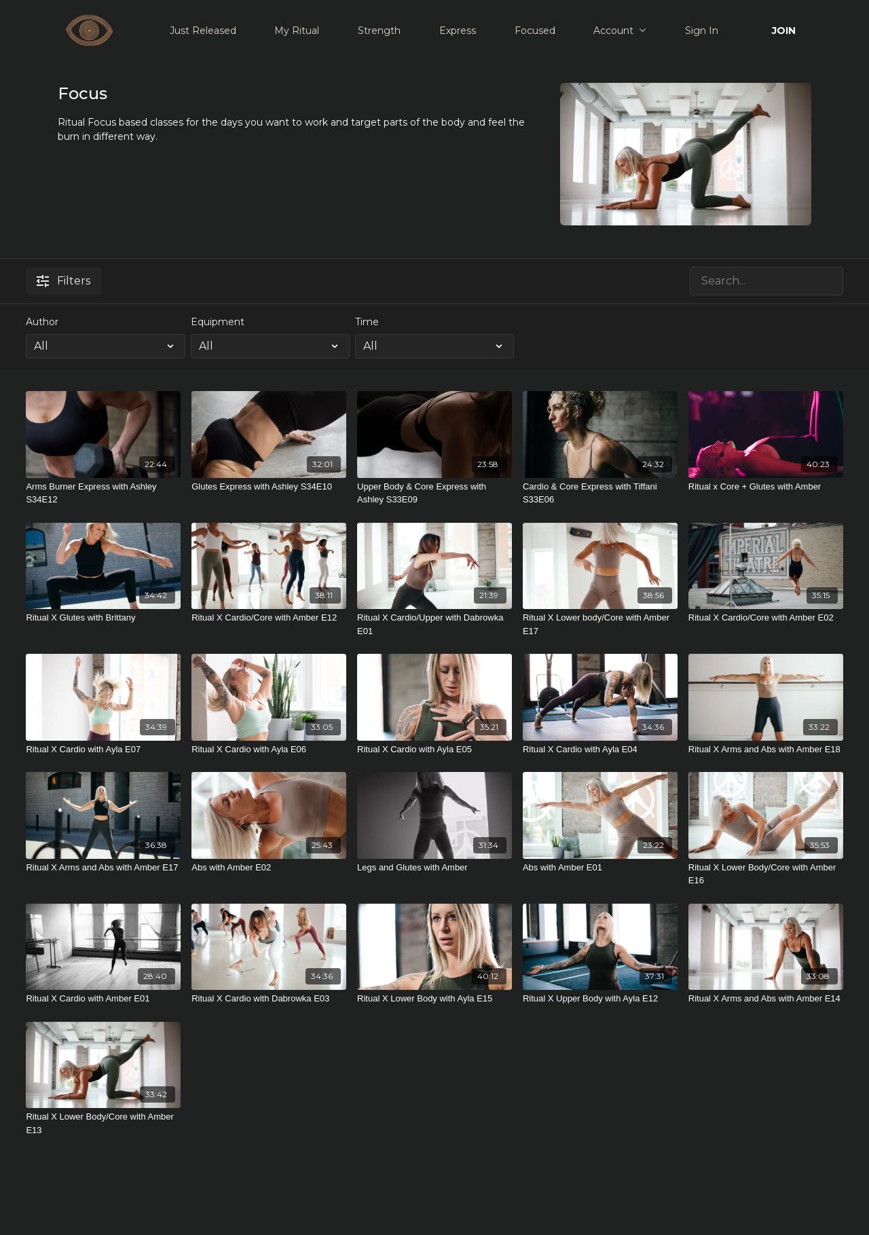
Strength (379, 30)
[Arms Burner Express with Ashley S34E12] (103, 493)
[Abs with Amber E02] (268, 867)
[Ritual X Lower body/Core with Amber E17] (600, 624)
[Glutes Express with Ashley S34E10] (268, 487)
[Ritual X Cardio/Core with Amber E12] (268, 618)
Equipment (217, 322)
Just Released (203, 30)
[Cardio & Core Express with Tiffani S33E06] (600, 493)
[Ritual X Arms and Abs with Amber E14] (765, 999)
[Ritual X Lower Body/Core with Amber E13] (103, 1123)
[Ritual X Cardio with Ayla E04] (600, 749)
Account (619, 30)
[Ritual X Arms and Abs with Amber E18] (765, 749)
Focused (535, 30)
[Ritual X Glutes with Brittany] (103, 618)
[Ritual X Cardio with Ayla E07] (103, 749)
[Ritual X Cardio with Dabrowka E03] (268, 999)
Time (367, 322)
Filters (63, 280)
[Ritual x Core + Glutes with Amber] (765, 487)
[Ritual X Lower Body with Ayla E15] (434, 999)
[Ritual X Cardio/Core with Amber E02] (765, 618)
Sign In (701, 30)
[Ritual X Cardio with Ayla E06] (268, 749)
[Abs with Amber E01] (600, 867)
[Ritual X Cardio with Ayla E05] (434, 749)
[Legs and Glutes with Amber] (434, 867)
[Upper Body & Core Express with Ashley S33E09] (434, 493)
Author (42, 322)
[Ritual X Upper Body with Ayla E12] (600, 999)
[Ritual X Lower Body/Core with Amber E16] (765, 874)
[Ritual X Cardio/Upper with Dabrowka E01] (434, 624)
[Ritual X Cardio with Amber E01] (103, 999)
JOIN (784, 30)
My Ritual (296, 30)
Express (457, 30)
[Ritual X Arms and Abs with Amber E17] (103, 867)
